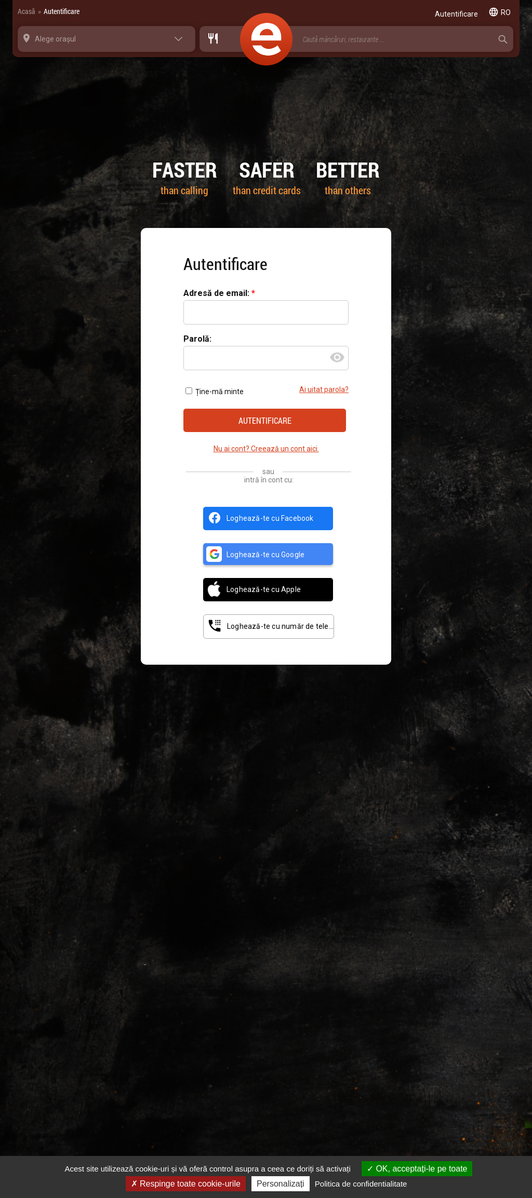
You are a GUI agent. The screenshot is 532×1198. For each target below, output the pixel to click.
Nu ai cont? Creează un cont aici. (266, 448)
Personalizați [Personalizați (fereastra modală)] (280, 1183)
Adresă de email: (217, 293)
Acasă (26, 11)
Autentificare (61, 11)
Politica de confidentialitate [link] (361, 1183)
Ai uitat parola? (324, 390)
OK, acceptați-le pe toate (417, 1168)
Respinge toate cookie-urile (186, 1183)
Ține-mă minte (214, 391)
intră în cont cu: (269, 480)
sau (268, 471)
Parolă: (197, 339)
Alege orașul (55, 39)
